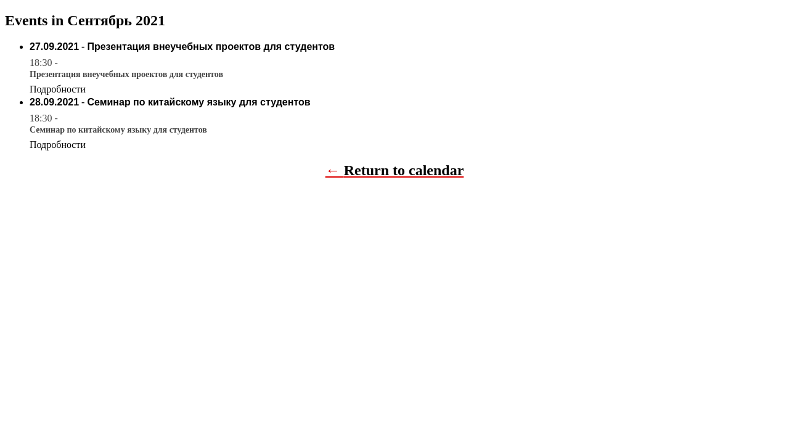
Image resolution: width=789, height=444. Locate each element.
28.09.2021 (54, 102)
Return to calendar (404, 170)
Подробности (58, 89)
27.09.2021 (54, 46)
